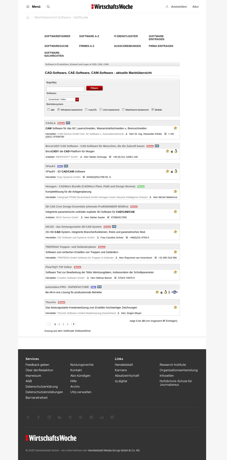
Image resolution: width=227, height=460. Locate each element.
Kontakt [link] (76, 370)
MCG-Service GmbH (67, 217)
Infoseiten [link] (167, 376)
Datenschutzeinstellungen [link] (44, 392)
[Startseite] (28, 17)
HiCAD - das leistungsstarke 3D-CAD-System (74, 226)
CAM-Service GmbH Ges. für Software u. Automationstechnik (90, 133)
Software (50, 64)
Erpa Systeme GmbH (69, 177)
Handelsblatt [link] (124, 365)
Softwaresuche (56, 45)
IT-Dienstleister (126, 36)
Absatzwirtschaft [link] (127, 376)
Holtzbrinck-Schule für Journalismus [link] (176, 383)
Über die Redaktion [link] (39, 370)
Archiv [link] (75, 386)
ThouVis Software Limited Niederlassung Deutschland (86, 313)
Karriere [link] (121, 370)
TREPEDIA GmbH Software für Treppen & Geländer (85, 257)
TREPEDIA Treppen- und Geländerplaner (71, 246)
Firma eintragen (161, 45)
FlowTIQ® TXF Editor (59, 267)
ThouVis (51, 302)
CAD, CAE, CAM (100, 64)
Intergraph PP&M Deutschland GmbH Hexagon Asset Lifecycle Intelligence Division (102, 197)
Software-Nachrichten (54, 54)
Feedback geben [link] (37, 365)
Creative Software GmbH (71, 277)
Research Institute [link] (173, 365)
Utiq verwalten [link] (80, 392)
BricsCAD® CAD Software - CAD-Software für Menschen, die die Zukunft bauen (95, 146)
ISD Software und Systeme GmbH (76, 237)
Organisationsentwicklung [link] (179, 370)
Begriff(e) (51, 82)
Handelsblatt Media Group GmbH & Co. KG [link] (114, 450)
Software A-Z (89, 36)
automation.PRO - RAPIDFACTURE (67, 287)
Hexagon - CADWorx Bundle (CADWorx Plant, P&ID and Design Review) (90, 186)
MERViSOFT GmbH (67, 156)
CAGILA (51, 123)
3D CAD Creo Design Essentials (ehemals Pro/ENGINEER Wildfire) (87, 206)
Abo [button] (195, 7)
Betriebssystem (54, 104)
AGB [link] (29, 381)
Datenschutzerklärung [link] (42, 386)
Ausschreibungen (127, 45)
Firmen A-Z (86, 45)
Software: (51, 93)
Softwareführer (57, 36)
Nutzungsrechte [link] (81, 365)
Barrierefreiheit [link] (37, 398)
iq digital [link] (121, 381)
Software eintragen (156, 38)
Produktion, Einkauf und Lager (73, 64)
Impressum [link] (33, 376)
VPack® (50, 166)
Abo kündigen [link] (80, 376)
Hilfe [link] (73, 381)
